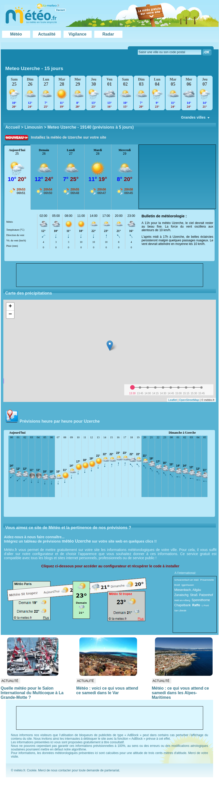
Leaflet (172, 399)
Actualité (47, 34)
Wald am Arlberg (182, 600)
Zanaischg (181, 595)
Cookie (31, 770)
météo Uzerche (76, 541)
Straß (193, 595)
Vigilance (78, 34)
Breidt (177, 585)
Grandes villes (196, 118)
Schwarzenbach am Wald (186, 580)
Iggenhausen (187, 585)
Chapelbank (182, 605)
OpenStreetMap (189, 399)
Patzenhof (206, 595)
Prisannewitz (207, 579)
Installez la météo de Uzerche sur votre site (68, 137)
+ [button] (10, 306)
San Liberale (180, 610)
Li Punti (205, 605)
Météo (16, 34)
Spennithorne (201, 600)
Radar (108, 34)
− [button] (10, 314)
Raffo (196, 605)
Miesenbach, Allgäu (187, 590)
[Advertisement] (177, 177)
